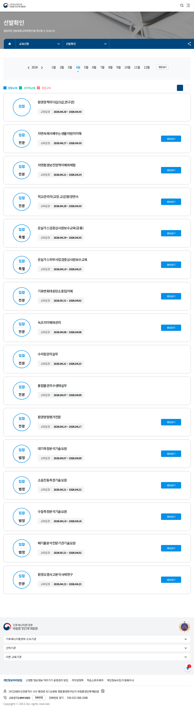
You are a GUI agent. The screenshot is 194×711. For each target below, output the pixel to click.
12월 (147, 67)
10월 (127, 67)
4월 (78, 67)
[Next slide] (42, 68)
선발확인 (87, 44)
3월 (70, 67)
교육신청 (40, 44)
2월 (62, 67)
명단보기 (171, 139)
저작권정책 (77, 680)
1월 (54, 67)
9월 (118, 67)
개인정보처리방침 (12, 680)
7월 (102, 67)
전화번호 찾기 (56, 698)
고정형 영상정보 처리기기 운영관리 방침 (47, 680)
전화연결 (39, 697)
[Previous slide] (28, 68)
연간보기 (163, 67)
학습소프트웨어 (95, 680)
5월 (86, 67)
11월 (137, 67)
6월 (94, 67)
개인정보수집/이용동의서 (120, 680)
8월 (110, 67)
